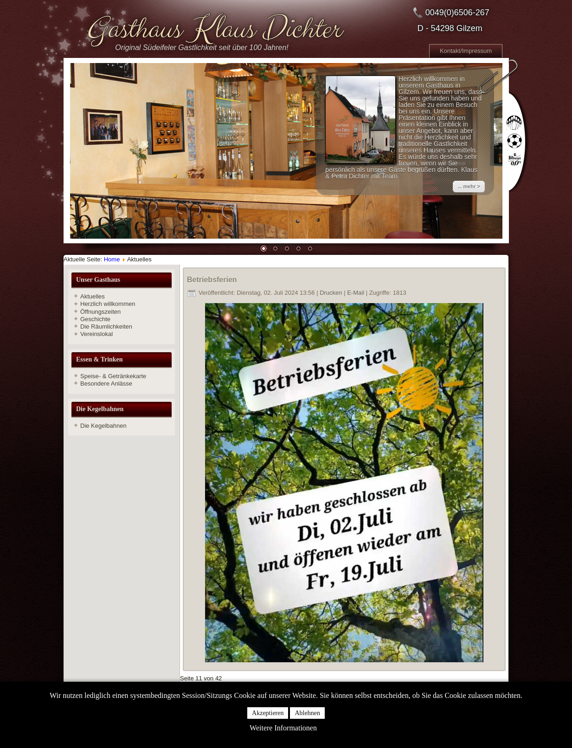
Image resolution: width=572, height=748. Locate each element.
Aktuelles (92, 296)
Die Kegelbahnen (103, 425)
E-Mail (356, 292)
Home (112, 259)
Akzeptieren (267, 713)
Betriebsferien (212, 280)
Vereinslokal (96, 333)
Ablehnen (307, 713)
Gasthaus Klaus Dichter (212, 29)
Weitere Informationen (283, 728)
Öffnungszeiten (100, 311)
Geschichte (95, 319)
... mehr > (468, 186)
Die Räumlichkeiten (106, 326)
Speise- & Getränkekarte (113, 376)
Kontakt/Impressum (466, 50)
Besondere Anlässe (106, 383)
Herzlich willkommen (107, 303)
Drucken (332, 292)
